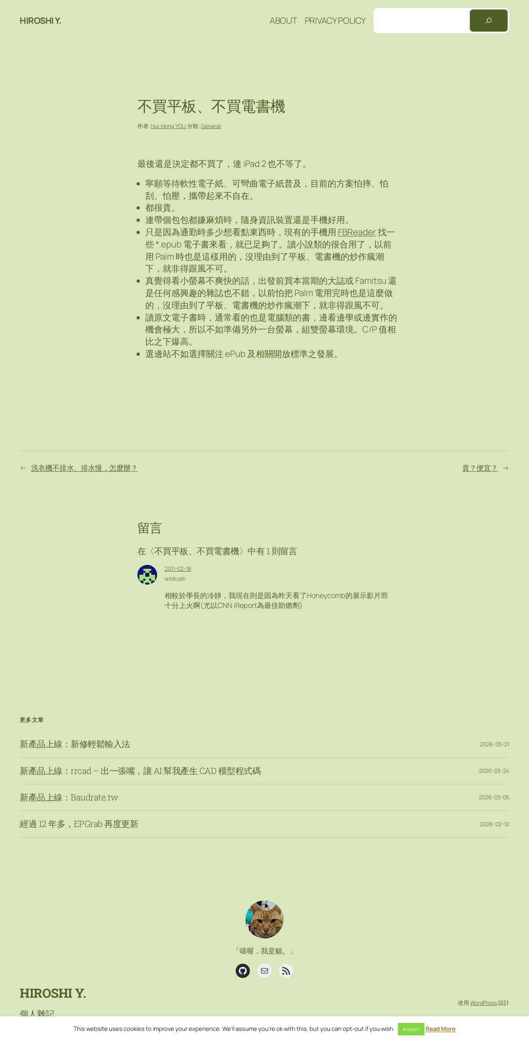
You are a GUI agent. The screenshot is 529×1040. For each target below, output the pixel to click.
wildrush (175, 578)
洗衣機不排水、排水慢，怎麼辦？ (84, 467)
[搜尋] (489, 20)
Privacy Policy (335, 20)
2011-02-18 (178, 568)
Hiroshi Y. (40, 20)
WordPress (483, 1002)
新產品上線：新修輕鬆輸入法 (75, 744)
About (283, 20)
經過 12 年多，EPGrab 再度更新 (79, 824)
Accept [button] (411, 1028)
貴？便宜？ (480, 467)
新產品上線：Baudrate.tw (69, 797)
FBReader (357, 232)
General (211, 126)
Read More (441, 1029)
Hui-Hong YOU (168, 126)
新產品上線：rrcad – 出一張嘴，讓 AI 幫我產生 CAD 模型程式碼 (140, 771)
